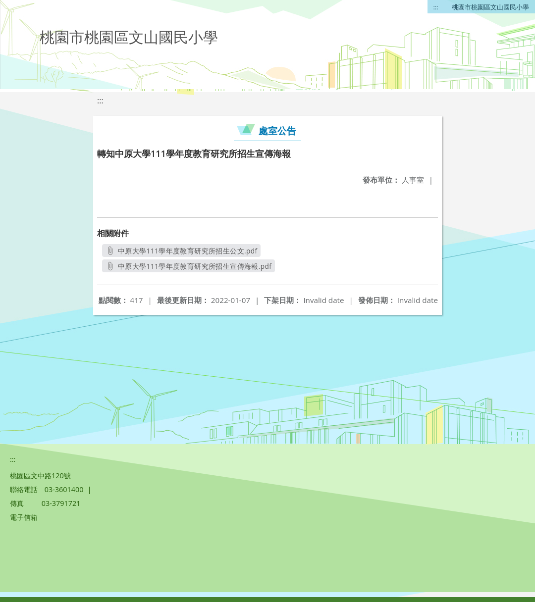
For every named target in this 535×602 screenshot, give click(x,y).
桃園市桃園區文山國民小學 (490, 6)
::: (435, 6)
